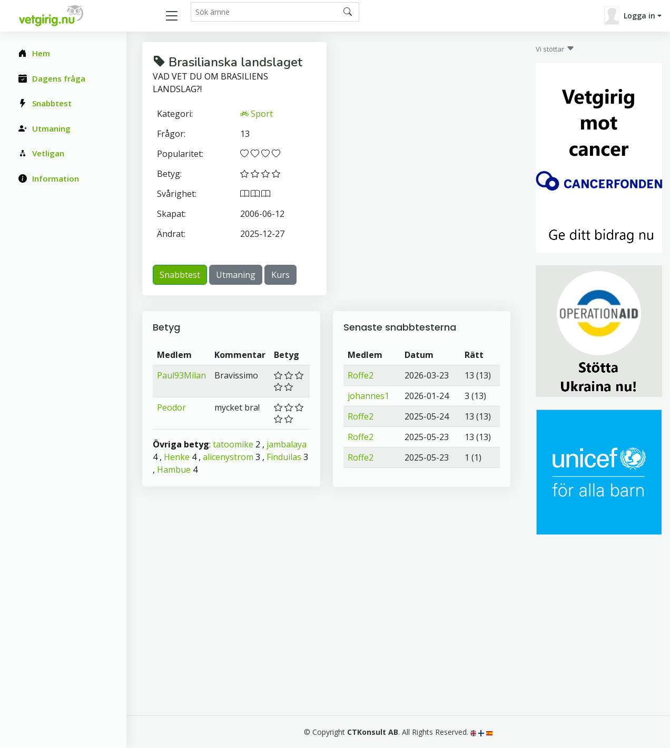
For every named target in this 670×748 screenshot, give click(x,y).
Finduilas (284, 457)
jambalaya (287, 444)
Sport (256, 113)
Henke (177, 457)
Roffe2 (360, 375)
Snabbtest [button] (180, 275)
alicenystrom (228, 457)
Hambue (174, 469)
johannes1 (368, 396)
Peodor (171, 407)
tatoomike (233, 444)
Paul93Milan (181, 375)
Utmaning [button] (235, 275)
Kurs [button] (280, 275)
